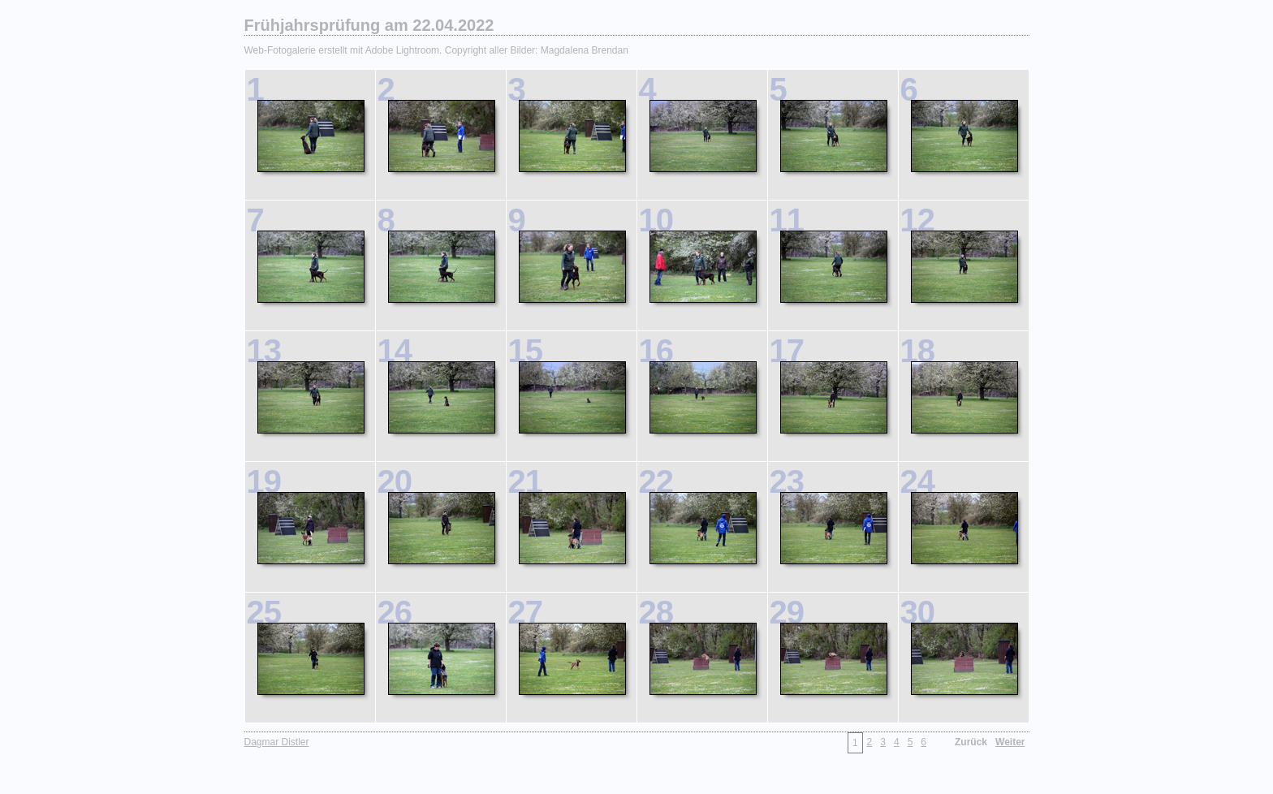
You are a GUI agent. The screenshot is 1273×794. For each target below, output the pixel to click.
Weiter (1010, 742)
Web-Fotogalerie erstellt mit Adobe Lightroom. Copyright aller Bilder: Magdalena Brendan (436, 50)
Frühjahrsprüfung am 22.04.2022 (369, 25)
